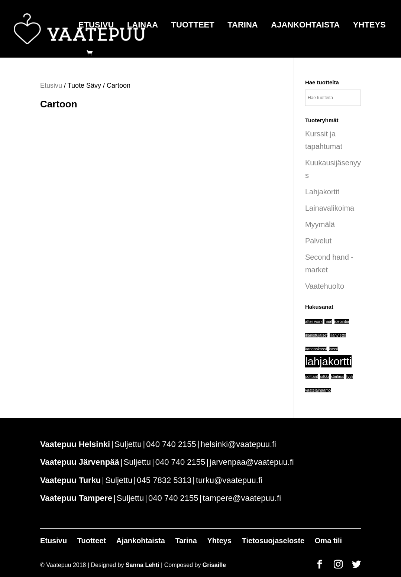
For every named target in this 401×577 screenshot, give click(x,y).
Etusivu (96, 25)
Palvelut (318, 241)
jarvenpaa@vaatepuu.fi (252, 462)
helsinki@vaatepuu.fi (238, 444)
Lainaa (142, 25)
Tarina (242, 25)
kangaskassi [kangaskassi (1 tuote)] (316, 349)
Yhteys (369, 25)
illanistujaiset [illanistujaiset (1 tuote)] (316, 335)
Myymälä (320, 224)
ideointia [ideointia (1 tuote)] (341, 321)
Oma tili (328, 541)
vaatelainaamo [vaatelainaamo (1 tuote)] (318, 390)
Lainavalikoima (329, 208)
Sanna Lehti (142, 565)
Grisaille (214, 565)
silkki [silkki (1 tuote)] (324, 376)
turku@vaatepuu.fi (229, 480)
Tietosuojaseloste (273, 541)
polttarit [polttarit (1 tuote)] (311, 376)
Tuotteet (192, 25)
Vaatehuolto (324, 286)
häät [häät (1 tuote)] (328, 321)
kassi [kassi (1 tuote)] (333, 349)
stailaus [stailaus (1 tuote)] (337, 376)
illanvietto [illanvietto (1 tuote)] (338, 335)
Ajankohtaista (305, 25)
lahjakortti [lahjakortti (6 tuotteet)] (328, 361)
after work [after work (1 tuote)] (314, 321)
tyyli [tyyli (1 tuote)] (349, 376)
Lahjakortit (322, 192)
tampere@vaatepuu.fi (242, 498)
